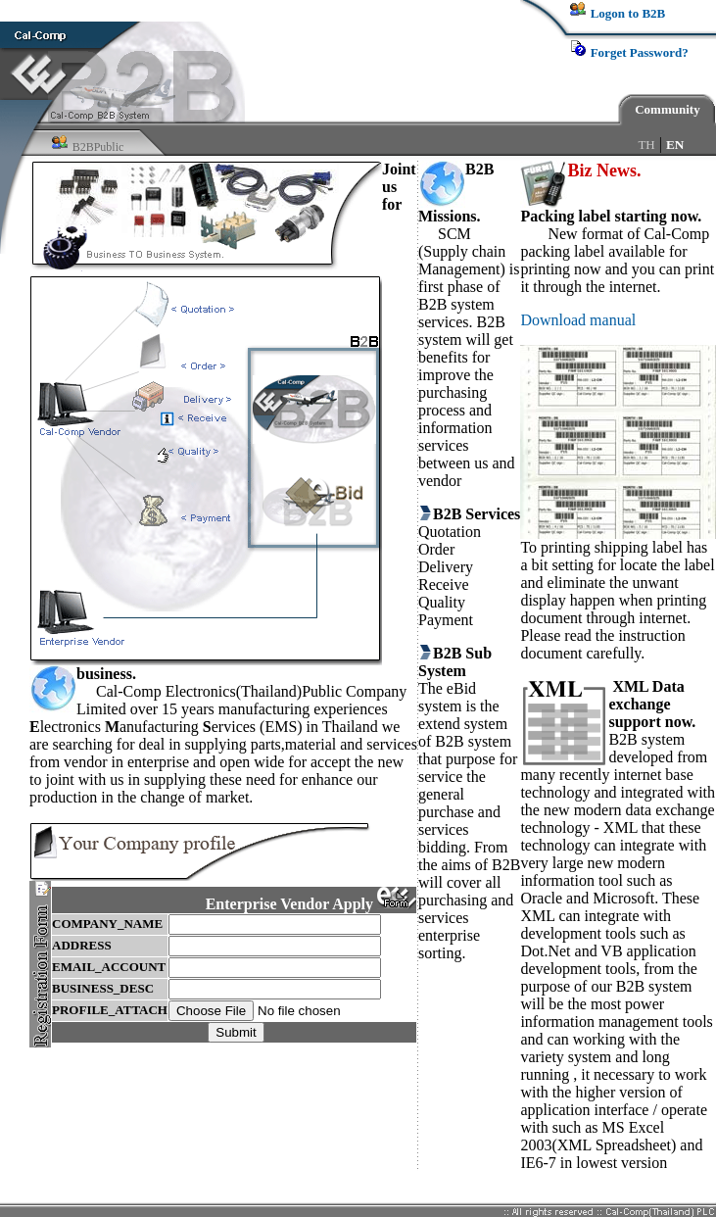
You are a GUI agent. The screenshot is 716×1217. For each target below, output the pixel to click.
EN (675, 144)
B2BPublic (98, 147)
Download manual (578, 320)
